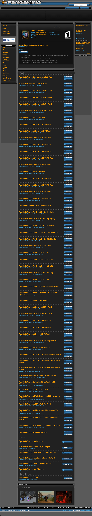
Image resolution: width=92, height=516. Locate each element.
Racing (5, 67)
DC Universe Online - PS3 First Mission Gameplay (83, 43)
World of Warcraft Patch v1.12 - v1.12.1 (33, 390)
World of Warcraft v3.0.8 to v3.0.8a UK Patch (35, 111)
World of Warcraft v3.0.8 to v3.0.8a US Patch (35, 104)
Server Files (6, 31)
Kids (4, 62)
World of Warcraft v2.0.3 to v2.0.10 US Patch (35, 307)
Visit (39, 35)
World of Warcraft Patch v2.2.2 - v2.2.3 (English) (37, 219)
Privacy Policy (16, 510)
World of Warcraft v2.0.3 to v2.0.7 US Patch (35, 327)
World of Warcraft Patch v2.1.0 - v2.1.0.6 (34, 279)
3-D (4, 49)
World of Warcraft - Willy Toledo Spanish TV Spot (37, 452)
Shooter (5, 72)
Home (6, 8)
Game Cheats (25, 474)
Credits (28, 510)
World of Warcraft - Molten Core (31, 441)
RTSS (4, 70)
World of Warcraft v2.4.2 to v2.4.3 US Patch (35, 138)
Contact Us (4, 510)
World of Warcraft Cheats (28, 477)
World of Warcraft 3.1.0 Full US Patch (33, 84)
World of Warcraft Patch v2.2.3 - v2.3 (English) (36, 212)
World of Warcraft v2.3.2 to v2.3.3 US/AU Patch (36, 185)
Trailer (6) (57, 26)
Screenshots (24, 488)
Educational (6, 57)
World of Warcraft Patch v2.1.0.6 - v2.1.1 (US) (36, 266)
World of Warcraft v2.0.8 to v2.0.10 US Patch (35, 314)
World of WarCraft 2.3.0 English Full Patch (35, 205)
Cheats (69, 26)
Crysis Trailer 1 (80, 48)
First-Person (6, 60)
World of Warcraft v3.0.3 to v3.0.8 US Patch (35, 124)
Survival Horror (7, 78)
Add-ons (5, 30)
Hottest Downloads (79, 507)
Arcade (5, 54)
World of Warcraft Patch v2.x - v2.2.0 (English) (36, 225)
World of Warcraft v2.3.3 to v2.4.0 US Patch (35, 178)
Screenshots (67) (63, 26)
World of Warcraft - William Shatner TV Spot (35, 463)
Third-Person (6, 80)
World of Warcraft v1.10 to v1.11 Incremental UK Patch (39, 425)
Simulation (6, 73)
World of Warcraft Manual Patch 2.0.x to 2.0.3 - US (37, 376)
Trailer (22, 438)
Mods (4, 26)
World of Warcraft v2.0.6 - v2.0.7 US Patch (34, 334)
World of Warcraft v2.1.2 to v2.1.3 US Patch (35, 246)
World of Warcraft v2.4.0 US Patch (32, 171)
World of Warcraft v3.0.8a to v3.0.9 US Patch (35, 97)
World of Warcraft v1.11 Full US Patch (33, 432)
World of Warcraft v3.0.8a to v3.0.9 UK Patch (35, 90)
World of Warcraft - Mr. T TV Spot (31, 469)
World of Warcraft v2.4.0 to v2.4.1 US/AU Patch (36, 158)
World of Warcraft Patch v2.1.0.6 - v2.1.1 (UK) (36, 259)
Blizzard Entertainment (41, 32)
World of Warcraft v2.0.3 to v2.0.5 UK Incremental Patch (40, 354)
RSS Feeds (87, 507)
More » (88, 52)
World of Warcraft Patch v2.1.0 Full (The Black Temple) (39, 286)
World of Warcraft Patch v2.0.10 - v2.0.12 (34, 300)
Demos (5, 25)
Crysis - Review (80, 37)
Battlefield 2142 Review (82, 25)
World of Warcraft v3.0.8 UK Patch (32, 117)
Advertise (10, 510)
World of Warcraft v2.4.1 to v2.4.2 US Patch (35, 144)
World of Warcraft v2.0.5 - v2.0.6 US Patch (34, 347)
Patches (5, 28)
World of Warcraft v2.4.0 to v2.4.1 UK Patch (35, 165)
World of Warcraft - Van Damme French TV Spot (37, 458)
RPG (4, 68)
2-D (4, 47)
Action (4, 51)
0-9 (9, 8)
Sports (4, 75)
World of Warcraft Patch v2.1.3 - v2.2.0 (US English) (38, 239)
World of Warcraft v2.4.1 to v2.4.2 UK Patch (35, 151)
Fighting (5, 59)
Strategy (5, 77)
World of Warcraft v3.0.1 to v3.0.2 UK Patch (35, 131)
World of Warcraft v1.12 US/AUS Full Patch (35, 404)
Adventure (5, 52)
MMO (4, 64)
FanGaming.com (77, 510)
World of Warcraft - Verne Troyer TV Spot (34, 447)
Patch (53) (52, 26)
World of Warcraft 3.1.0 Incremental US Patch (36, 77)
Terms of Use (23, 510)
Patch (21, 73)
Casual (5, 56)
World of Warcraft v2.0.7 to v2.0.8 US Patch (35, 320)
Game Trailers (6, 33)
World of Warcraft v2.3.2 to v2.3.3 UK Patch (35, 192)
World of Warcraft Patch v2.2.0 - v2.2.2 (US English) (38, 232)
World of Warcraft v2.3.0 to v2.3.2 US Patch (35, 198)
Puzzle (4, 65)
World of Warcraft (38, 30)
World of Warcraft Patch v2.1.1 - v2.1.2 (33, 252)
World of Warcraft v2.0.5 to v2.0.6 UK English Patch (38, 341)
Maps (4, 34)
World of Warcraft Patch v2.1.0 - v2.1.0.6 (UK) (36, 273)
